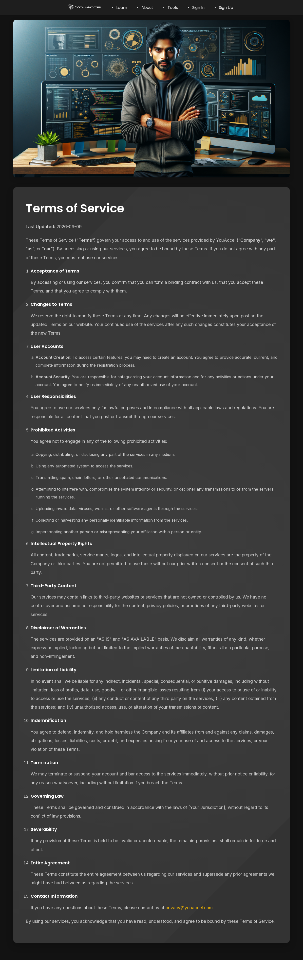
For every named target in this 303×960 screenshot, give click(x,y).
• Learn (119, 7)
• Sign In (196, 7)
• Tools (170, 7)
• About (145, 7)
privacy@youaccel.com (189, 907)
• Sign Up (223, 7)
